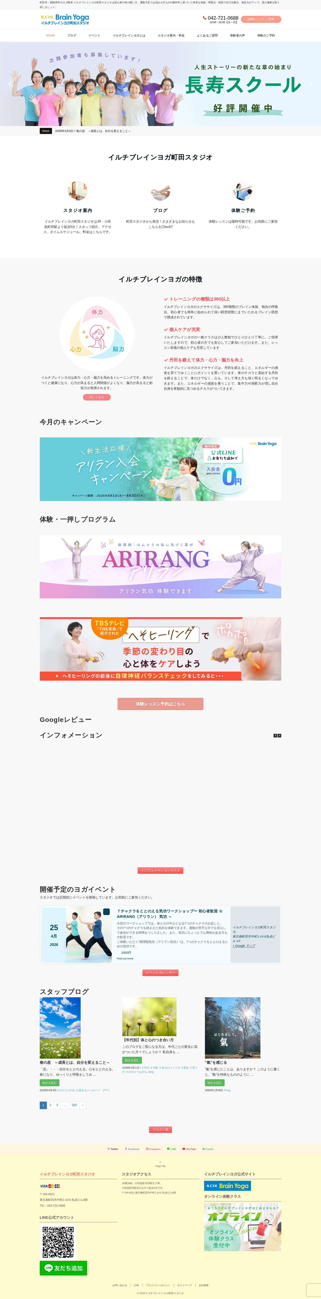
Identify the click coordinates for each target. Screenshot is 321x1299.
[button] (279, 735)
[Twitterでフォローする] (112, 1149)
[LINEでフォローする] (171, 1149)
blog (151, 1071)
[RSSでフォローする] (208, 1149)
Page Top (160, 1163)
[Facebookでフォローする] (132, 1149)
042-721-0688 (223, 18)
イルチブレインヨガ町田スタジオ (67, 1174)
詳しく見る (96, 397)
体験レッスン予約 (261, 19)
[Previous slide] (10, 84)
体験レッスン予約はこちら (160, 704)
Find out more (125, 958)
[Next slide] (310, 84)
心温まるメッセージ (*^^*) (92, 1090)
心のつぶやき (67, 1090)
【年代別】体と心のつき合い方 (148, 1040)
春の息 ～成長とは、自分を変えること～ (103, 131)
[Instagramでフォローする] (153, 1149)
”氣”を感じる (216, 1062)
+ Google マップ (244, 945)
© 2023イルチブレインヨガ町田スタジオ (160, 1293)
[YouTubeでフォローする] (189, 1149)
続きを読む (49, 1082)
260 (74, 1105)
